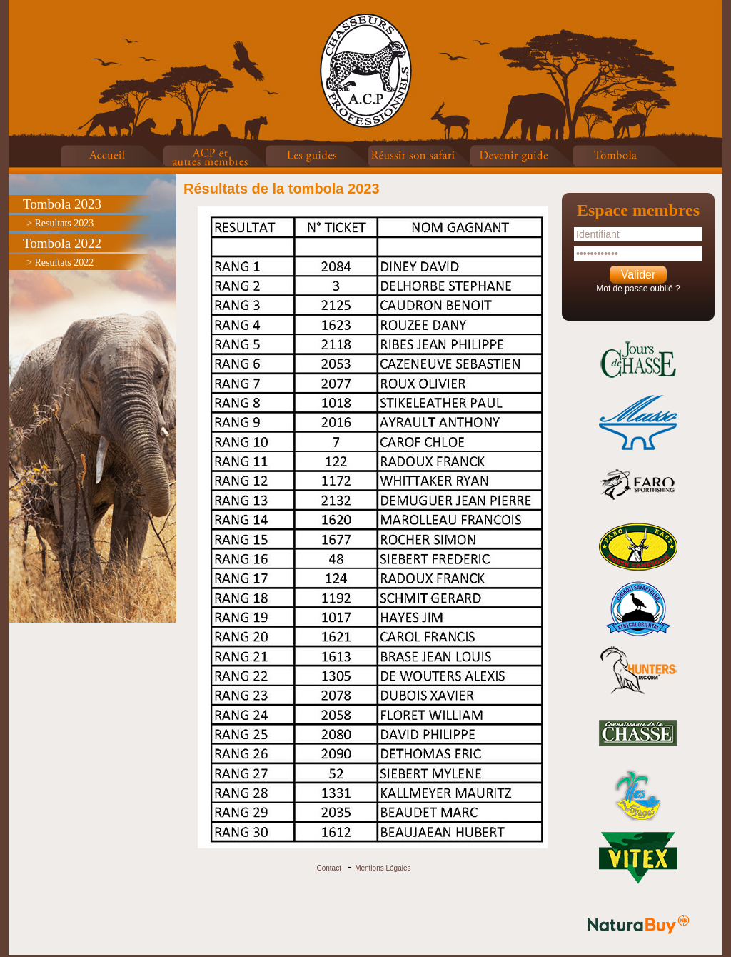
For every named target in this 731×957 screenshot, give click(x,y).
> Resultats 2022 (60, 262)
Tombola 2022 (62, 243)
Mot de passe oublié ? (638, 289)
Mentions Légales (382, 868)
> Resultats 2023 (60, 223)
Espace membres (638, 210)
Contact (328, 868)
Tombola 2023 (62, 203)
